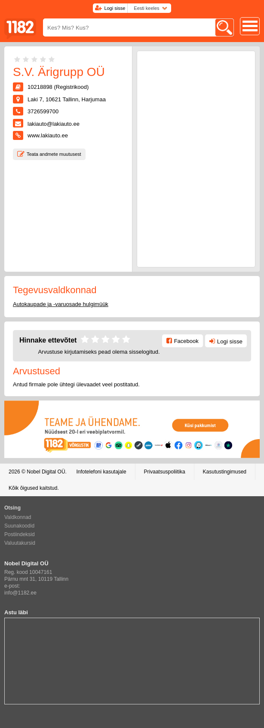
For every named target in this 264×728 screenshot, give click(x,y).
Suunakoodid (19, 526)
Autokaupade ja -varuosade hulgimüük (60, 304)
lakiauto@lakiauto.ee (54, 124)
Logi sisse (114, 8)
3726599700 (43, 111)
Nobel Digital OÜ (46, 472)
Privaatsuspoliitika (164, 472)
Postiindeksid (19, 534)
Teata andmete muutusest (54, 154)
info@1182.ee (20, 593)
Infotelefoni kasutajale (101, 472)
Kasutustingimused (224, 472)
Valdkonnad (17, 517)
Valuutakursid (19, 543)
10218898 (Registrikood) (58, 87)
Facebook (186, 341)
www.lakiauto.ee (48, 135)
